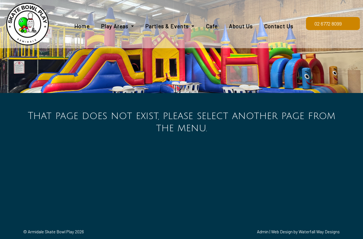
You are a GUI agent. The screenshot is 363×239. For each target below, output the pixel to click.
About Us (241, 26)
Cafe (212, 26)
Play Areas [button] (115, 26)
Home (82, 26)
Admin (263, 231)
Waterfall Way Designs (319, 231)
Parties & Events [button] (167, 26)
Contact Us (278, 26)
